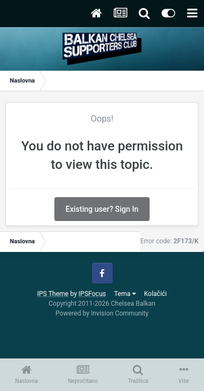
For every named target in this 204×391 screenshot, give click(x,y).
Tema (125, 294)
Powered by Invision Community (102, 313)
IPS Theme (53, 294)
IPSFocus (92, 294)
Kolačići (155, 294)
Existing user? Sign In (102, 209)
